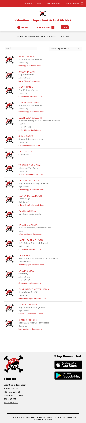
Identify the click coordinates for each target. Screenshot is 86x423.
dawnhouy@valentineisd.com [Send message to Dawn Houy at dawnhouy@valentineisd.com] (31, 265)
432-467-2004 (11, 402)
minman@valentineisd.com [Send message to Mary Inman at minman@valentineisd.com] (30, 96)
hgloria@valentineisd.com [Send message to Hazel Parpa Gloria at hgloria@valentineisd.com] (29, 249)
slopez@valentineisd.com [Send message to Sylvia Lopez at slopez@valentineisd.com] (29, 283)
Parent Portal (72, 3)
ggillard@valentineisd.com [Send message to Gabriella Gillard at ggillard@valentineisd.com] (29, 130)
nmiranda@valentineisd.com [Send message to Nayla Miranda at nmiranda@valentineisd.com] (30, 314)
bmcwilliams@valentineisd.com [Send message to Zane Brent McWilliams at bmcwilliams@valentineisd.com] (32, 298)
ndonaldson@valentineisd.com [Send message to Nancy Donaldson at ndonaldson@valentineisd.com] (31, 205)
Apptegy (48, 419)
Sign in (66, 27)
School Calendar (34, 3)
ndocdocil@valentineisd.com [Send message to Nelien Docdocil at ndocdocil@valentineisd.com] (31, 190)
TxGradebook (54, 3)
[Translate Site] (45, 27)
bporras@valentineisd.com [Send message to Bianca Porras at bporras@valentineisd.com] (30, 329)
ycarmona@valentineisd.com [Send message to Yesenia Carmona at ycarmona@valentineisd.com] (30, 174)
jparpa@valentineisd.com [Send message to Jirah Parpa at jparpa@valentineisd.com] (29, 145)
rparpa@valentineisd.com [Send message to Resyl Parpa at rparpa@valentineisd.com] (29, 66)
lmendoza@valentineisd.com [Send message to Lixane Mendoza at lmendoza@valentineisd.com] (31, 112)
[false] (21, 48)
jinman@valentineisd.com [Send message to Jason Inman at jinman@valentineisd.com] (29, 81)
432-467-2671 (10, 399)
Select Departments (59, 49)
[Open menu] (22, 27)
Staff (66, 36)
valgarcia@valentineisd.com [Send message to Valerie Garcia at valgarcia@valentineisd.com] (30, 234)
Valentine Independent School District (37, 36)
